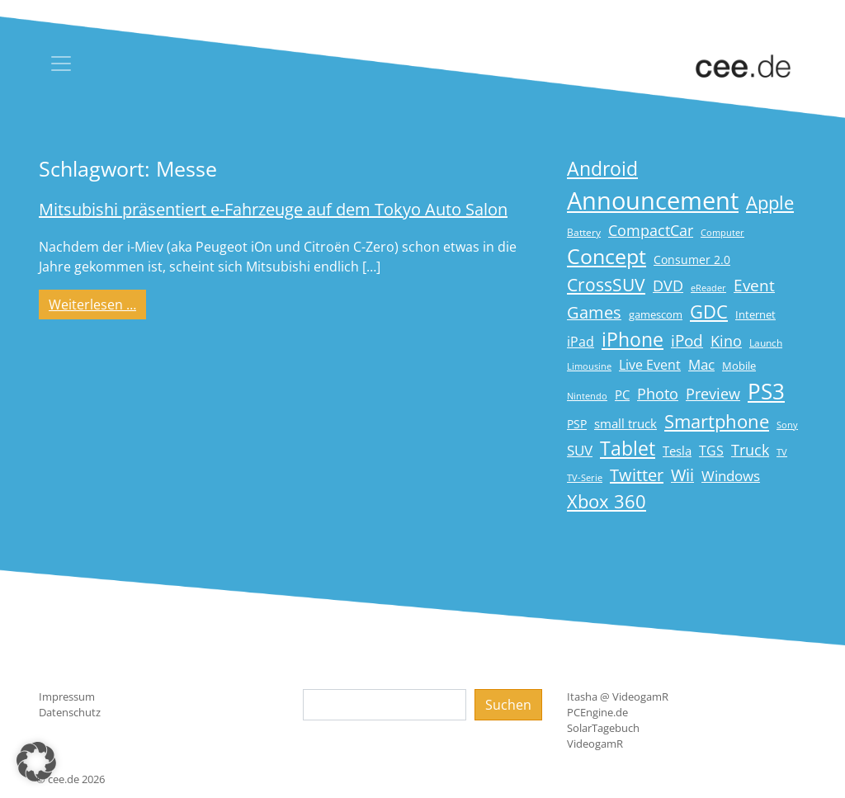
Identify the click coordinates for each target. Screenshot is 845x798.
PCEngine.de (597, 712)
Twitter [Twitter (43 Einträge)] (636, 475)
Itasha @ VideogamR (617, 696)
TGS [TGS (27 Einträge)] (711, 450)
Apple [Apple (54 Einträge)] (770, 203)
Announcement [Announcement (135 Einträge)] (653, 200)
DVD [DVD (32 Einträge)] (668, 285)
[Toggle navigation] (61, 63)
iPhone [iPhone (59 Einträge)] (632, 339)
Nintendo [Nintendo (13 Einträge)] (587, 396)
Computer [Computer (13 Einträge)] (722, 232)
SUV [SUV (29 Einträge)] (579, 450)
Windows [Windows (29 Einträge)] (730, 475)
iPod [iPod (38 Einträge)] (687, 341)
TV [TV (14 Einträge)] (782, 452)
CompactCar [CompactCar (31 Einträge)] (650, 230)
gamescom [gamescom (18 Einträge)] (655, 314)
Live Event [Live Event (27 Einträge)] (650, 364)
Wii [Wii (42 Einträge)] (682, 475)
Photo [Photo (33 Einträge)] (657, 394)
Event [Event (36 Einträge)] (754, 285)
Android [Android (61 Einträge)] (602, 169)
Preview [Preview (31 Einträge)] (713, 394)
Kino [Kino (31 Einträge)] (726, 341)
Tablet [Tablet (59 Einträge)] (627, 448)
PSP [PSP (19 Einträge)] (577, 424)
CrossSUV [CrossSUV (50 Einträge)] (606, 284)
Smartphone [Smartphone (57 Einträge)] (716, 421)
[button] (36, 761)
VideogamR (595, 743)
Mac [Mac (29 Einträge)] (701, 364)
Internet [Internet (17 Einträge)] (755, 314)
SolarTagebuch (603, 727)
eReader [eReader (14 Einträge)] (708, 287)
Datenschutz (70, 712)
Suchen (508, 705)
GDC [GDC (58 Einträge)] (709, 311)
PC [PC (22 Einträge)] (622, 394)
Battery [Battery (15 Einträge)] (584, 232)
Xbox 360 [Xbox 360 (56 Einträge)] (606, 501)
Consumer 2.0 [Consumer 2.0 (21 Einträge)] (692, 259)
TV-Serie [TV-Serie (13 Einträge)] (584, 478)
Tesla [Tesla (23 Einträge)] (677, 450)
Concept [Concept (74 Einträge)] (606, 256)
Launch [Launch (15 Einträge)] (765, 343)
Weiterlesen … (97, 304)
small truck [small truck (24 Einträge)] (625, 423)
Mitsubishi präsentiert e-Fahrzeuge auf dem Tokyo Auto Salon (273, 209)
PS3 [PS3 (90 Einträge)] (766, 391)
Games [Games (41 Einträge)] (594, 312)
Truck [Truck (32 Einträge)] (750, 450)
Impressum (67, 696)
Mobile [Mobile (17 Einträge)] (739, 365)
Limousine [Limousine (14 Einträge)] (589, 366)
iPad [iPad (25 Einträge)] (580, 342)
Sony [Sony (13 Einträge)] (787, 425)
